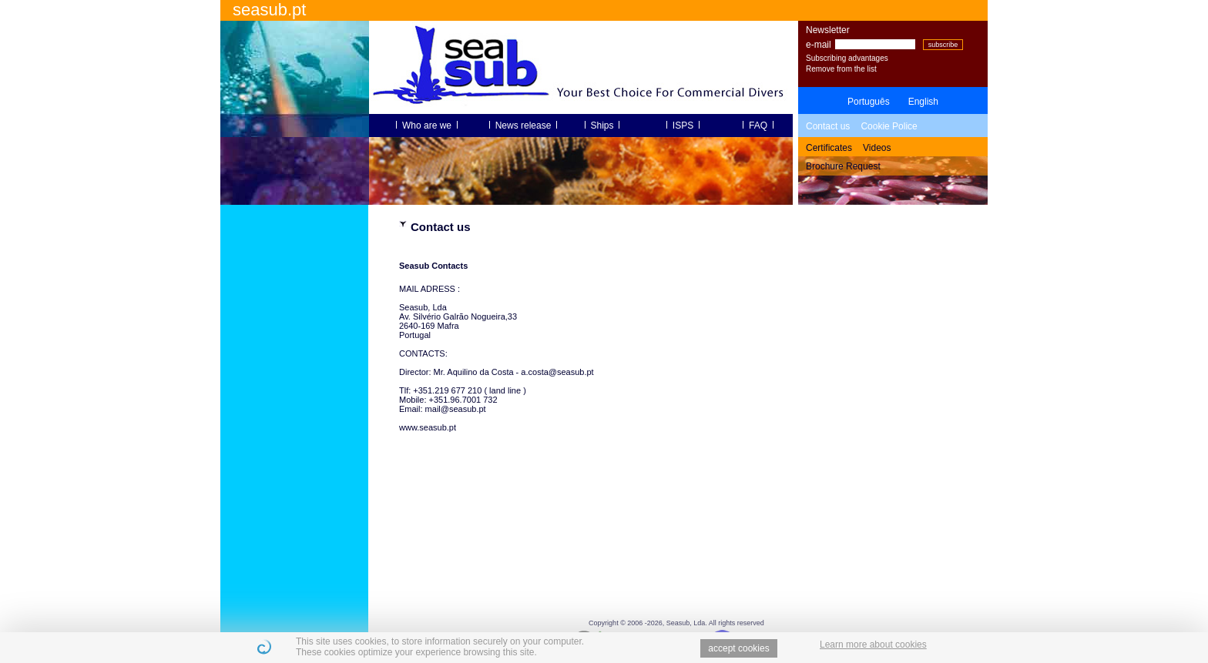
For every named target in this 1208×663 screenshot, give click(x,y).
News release (523, 125)
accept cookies (738, 648)
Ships (602, 125)
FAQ (758, 125)
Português (868, 101)
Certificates (829, 147)
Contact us (828, 126)
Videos (877, 147)
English (923, 101)
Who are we (426, 125)
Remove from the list (841, 69)
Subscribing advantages (847, 58)
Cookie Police (889, 126)
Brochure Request (843, 166)
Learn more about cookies (873, 644)
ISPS (683, 125)
